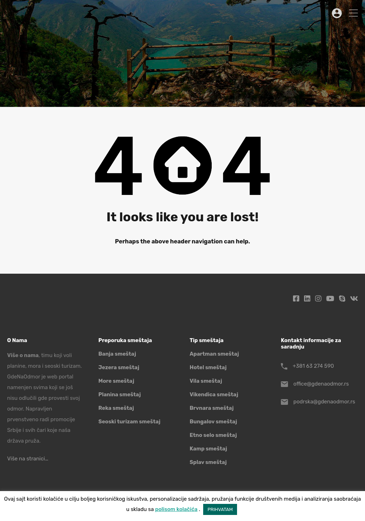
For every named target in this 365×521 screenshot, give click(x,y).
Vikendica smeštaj (214, 394)
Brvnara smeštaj (212, 408)
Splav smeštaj (208, 462)
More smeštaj (116, 381)
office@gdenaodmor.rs (321, 384)
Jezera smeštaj (118, 367)
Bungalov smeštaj (213, 421)
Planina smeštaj (119, 394)
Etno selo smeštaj (213, 435)
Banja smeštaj (117, 354)
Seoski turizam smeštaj (129, 421)
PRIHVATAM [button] (220, 509)
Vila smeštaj (206, 381)
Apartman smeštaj (214, 354)
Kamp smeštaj (208, 448)
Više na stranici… (27, 458)
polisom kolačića (176, 509)
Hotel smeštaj (208, 367)
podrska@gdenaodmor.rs (324, 401)
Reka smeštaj (116, 408)
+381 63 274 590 (313, 366)
